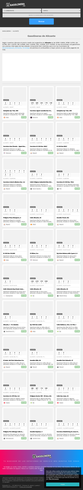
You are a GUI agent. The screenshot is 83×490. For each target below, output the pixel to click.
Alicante (6, 100)
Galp (7, 117)
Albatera (39, 142)
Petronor (8, 153)
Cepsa (8, 402)
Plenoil (35, 367)
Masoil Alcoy (63, 295)
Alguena (66, 392)
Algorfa (39, 392)
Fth (60, 188)
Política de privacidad (26, 487)
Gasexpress (9, 295)
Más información (54, 479)
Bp (33, 295)
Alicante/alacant (8, 48)
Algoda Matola (14, 392)
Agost (11, 107)
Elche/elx (18, 48)
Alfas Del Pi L (41, 321)
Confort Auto (36, 438)
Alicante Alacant (15, 428)
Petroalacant (9, 438)
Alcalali (12, 214)
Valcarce (35, 117)
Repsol (35, 153)
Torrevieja (26, 48)
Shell (34, 224)
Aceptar (63, 484)
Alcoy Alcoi (40, 214)
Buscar (41, 21)
